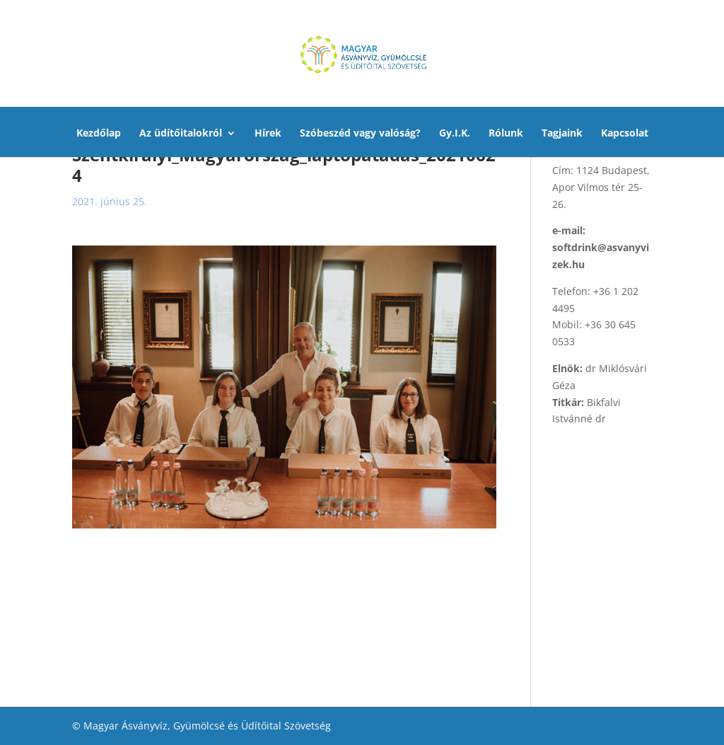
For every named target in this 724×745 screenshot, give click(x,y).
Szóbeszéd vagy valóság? (360, 133)
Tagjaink (562, 133)
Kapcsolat (624, 133)
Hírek (268, 133)
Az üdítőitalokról (180, 133)
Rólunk (506, 133)
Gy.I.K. (454, 133)
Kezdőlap (98, 133)
